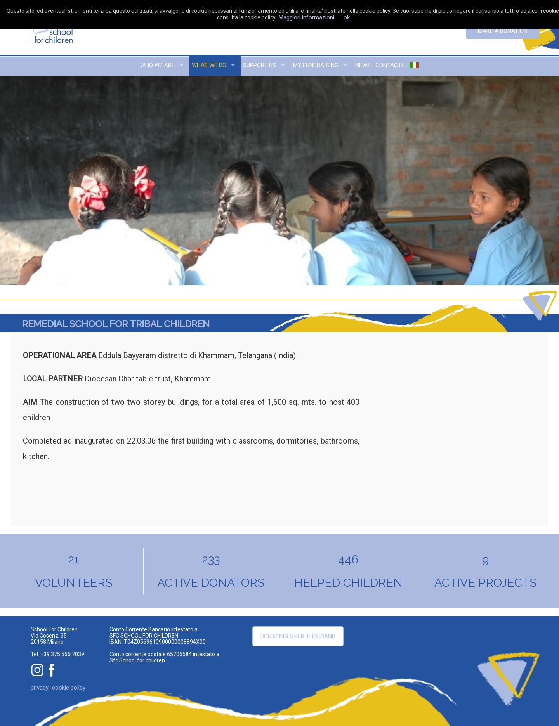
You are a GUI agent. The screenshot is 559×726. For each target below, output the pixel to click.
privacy (40, 687)
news (363, 65)
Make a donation (503, 31)
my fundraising (316, 65)
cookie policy (68, 687)
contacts (390, 65)
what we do (209, 65)
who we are (157, 65)
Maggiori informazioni (306, 17)
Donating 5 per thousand (297, 636)
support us (259, 65)
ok (347, 17)
